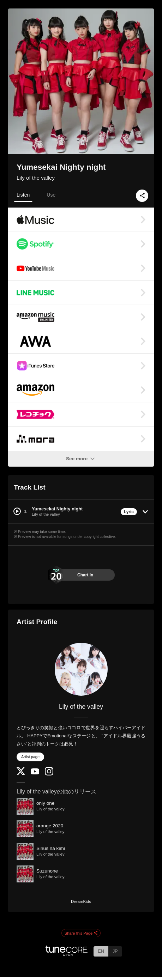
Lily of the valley (36, 178)
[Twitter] (21, 773)
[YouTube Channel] (35, 772)
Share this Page (81, 933)
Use (51, 195)
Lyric (129, 511)
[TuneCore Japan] (67, 954)
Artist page (30, 757)
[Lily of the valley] (81, 669)
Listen (23, 195)
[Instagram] (49, 774)
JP (115, 951)
